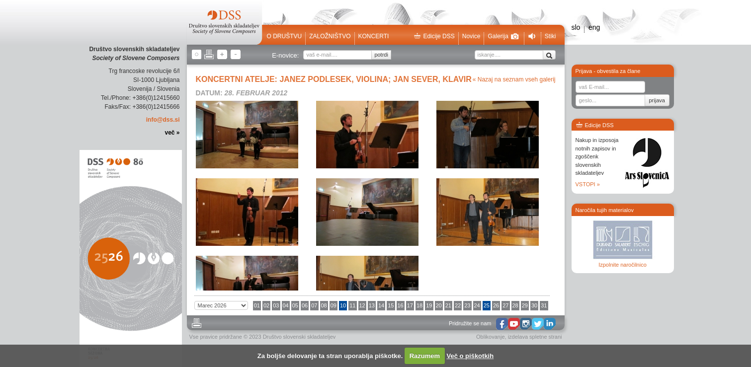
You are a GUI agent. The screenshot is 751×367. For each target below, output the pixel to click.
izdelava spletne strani (535, 337)
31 (544, 305)
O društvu (284, 36)
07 (314, 305)
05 (295, 305)
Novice (471, 36)
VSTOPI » (588, 184)
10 (343, 305)
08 (324, 305)
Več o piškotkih (470, 356)
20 (439, 305)
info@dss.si (163, 119)
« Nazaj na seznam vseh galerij (514, 79)
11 (352, 305)
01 (257, 305)
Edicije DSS (434, 36)
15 (391, 305)
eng (594, 27)
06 (305, 305)
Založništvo (329, 36)
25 (487, 305)
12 (362, 305)
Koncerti (373, 36)
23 (467, 305)
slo (576, 27)
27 (505, 305)
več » (172, 132)
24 (477, 305)
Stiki (550, 36)
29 (525, 305)
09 (333, 305)
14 (381, 305)
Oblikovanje (490, 337)
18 (419, 305)
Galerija (503, 36)
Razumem (425, 356)
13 (372, 305)
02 (266, 305)
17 (410, 305)
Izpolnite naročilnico (622, 265)
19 (429, 305)
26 (496, 305)
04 (286, 305)
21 (448, 305)
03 (276, 305)
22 (458, 305)
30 (534, 305)
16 (401, 305)
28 (515, 305)
